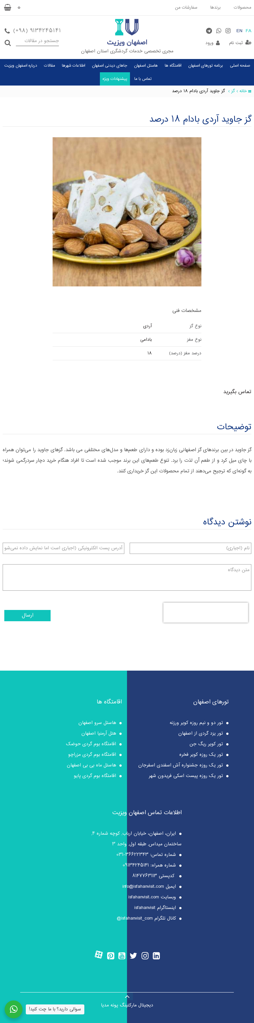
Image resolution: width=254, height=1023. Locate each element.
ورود (209, 43)
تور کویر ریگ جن (206, 744)
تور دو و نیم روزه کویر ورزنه (196, 723)
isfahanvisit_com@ (135, 919)
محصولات (242, 7)
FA (248, 31)
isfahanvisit (144, 908)
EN (239, 31)
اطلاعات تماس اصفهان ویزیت (147, 813)
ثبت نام (236, 43)
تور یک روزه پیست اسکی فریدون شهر (186, 776)
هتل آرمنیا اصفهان (98, 734)
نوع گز (195, 326)
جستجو (8, 41)
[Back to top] (127, 996)
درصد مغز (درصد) (185, 353)
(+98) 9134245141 (37, 31)
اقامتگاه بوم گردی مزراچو (92, 755)
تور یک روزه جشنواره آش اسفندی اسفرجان (180, 765)
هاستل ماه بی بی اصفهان (91, 765)
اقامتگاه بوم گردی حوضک (91, 744)
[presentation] (205, 613)
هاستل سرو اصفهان (97, 723)
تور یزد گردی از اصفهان (200, 734)
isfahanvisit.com (143, 897)
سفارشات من (186, 7)
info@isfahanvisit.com (143, 887)
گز (233, 91)
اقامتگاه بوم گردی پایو (95, 776)
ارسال (27, 615)
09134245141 (136, 866)
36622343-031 (132, 855)
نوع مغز (194, 339)
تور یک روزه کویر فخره (201, 755)
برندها (215, 7)
